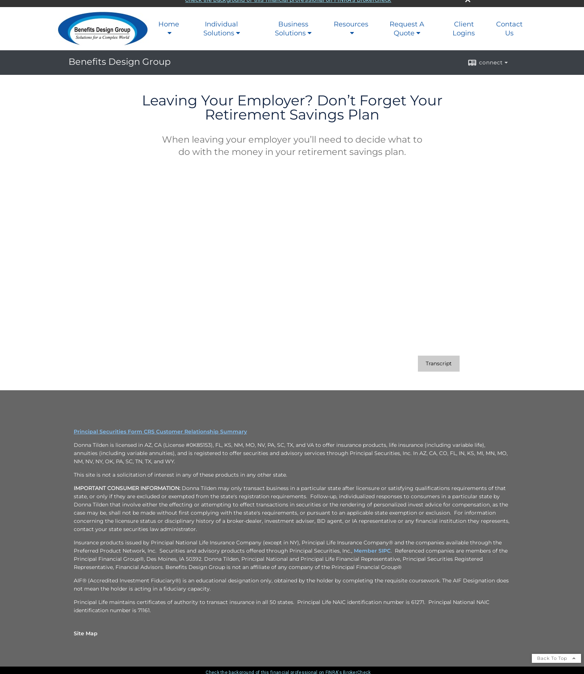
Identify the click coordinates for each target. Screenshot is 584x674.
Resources (351, 19)
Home (168, 19)
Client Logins (464, 23)
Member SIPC (372, 545)
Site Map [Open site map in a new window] (86, 628)
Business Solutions (291, 23)
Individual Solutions (220, 23)
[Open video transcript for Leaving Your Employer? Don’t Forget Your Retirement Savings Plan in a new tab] (439, 358)
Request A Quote (407, 23)
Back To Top (556, 653)
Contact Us (509, 23)
